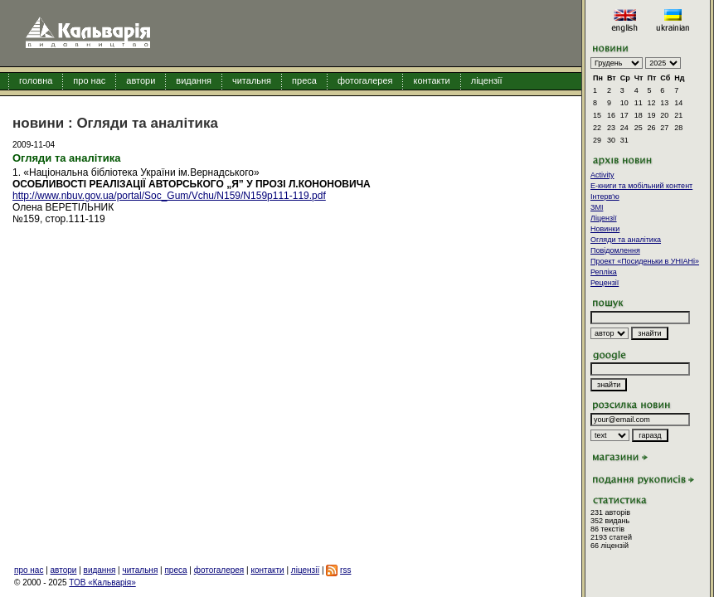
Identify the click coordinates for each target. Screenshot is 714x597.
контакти (431, 80)
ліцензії (487, 80)
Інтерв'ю (604, 196)
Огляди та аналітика (625, 239)
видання (193, 80)
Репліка (603, 272)
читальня (251, 80)
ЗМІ (596, 207)
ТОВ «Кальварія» (102, 582)
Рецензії (604, 283)
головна (35, 80)
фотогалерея (365, 80)
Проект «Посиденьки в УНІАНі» (644, 261)
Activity (602, 175)
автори (140, 80)
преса (304, 80)
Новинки (604, 229)
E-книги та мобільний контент (641, 186)
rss (345, 570)
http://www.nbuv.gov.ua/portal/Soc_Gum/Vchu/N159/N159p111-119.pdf (169, 195)
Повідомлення (615, 250)
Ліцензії (603, 218)
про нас (89, 80)
